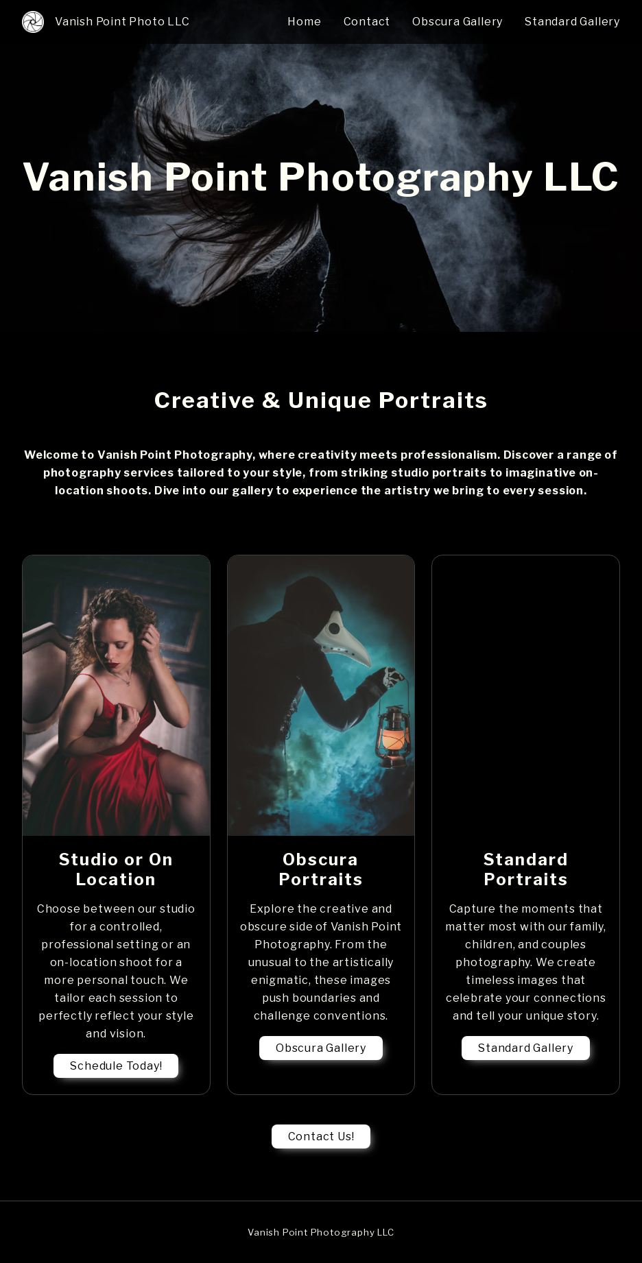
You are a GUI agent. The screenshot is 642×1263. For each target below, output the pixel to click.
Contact (367, 21)
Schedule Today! (116, 1065)
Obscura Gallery (457, 21)
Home (304, 21)
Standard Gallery (572, 21)
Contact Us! (321, 1136)
